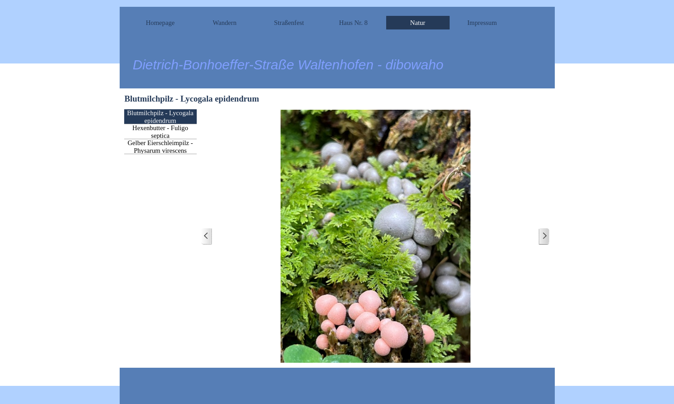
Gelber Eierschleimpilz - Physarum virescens (160, 146)
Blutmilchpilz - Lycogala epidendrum (160, 116)
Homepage (160, 22)
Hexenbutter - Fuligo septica (160, 131)
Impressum (482, 22)
